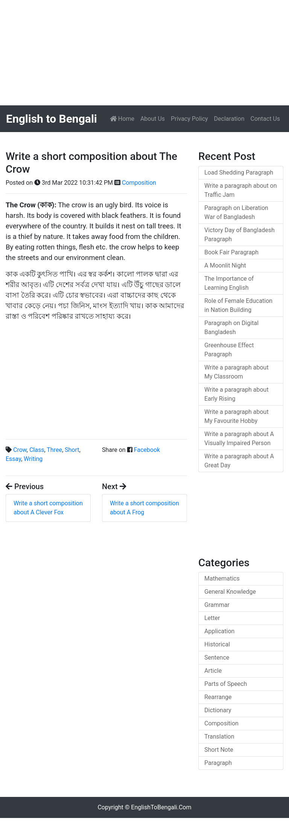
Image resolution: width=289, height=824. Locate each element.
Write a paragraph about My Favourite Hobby (236, 416)
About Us (152, 118)
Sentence (216, 657)
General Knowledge (230, 591)
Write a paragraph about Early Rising (236, 394)
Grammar (217, 604)
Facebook (147, 449)
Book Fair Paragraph (231, 252)
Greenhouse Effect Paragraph (229, 350)
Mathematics (222, 578)
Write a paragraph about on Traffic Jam (240, 190)
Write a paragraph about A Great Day (239, 461)
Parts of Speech (225, 683)
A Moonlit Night (225, 265)
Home (123, 118)
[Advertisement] (144, 52)
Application (219, 631)
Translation (219, 736)
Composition (139, 182)
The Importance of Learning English (229, 283)
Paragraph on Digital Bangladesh (231, 327)
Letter (212, 618)
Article (213, 670)
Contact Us (265, 118)
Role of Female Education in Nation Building (238, 305)
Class (36, 449)
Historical (217, 644)
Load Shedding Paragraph (238, 172)
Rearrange (218, 697)
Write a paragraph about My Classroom (236, 372)
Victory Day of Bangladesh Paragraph (239, 235)
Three (54, 449)
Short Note (218, 749)
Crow (20, 449)
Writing (33, 458)
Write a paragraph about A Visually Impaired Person (239, 438)
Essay (13, 458)
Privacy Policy (189, 118)
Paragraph (218, 762)
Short (72, 449)
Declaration (229, 118)
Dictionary (217, 710)
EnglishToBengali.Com (161, 807)
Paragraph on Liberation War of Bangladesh (236, 212)
